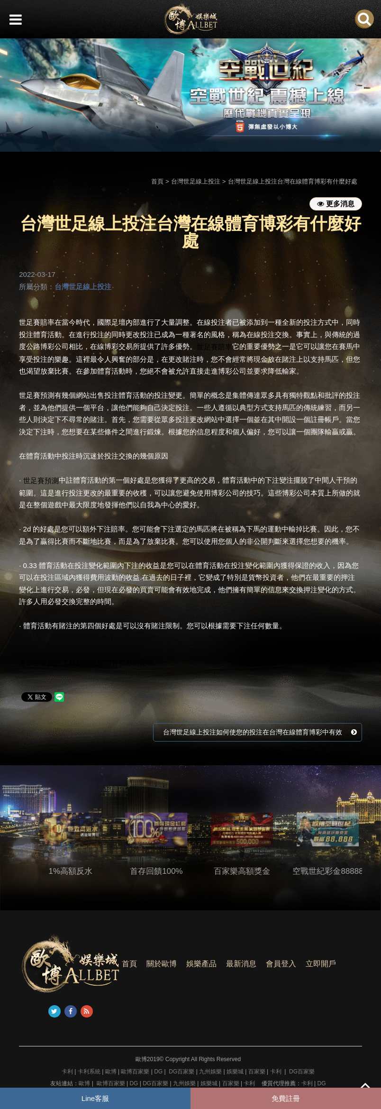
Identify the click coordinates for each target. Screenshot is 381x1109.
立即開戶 (321, 964)
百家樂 (256, 1071)
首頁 (157, 181)
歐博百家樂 (135, 1071)
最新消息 (241, 964)
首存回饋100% (170, 871)
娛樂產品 (201, 964)
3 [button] (374, 49)
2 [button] (359, 49)
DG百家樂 (181, 1071)
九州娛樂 (210, 1071)
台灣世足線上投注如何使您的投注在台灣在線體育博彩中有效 (260, 732)
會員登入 (281, 964)
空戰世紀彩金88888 (342, 871)
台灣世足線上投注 (195, 181)
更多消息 (335, 204)
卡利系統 (89, 1071)
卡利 (67, 1071)
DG (158, 1071)
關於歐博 (161, 964)
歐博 (111, 1071)
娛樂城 (235, 1071)
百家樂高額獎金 (256, 871)
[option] (190, 95)
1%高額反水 (85, 871)
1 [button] (345, 49)
